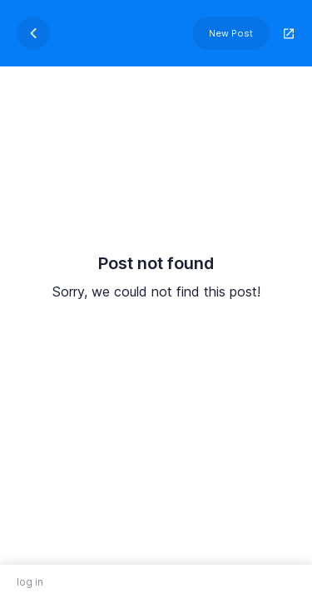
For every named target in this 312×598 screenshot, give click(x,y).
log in (30, 582)
